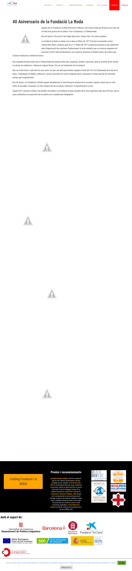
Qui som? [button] (48, 5)
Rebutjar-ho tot (66, 567)
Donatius (114, 5)
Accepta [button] (121, 563)
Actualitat (89, 5)
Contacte (124, 5)
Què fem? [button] (60, 5)
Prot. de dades (102, 5)
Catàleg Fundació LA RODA (23, 481)
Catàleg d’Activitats (75, 5)
